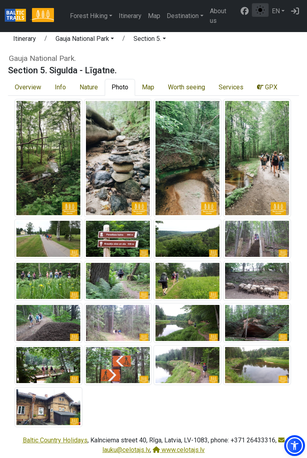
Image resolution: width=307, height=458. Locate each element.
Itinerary (130, 16)
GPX (267, 87)
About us (218, 15)
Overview (28, 87)
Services (231, 87)
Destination (183, 16)
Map (154, 16)
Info (60, 87)
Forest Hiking (89, 16)
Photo (120, 87)
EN (276, 11)
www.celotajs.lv (179, 450)
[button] (84, 40)
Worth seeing (186, 87)
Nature (89, 87)
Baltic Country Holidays (55, 440)
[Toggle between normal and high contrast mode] (260, 10)
